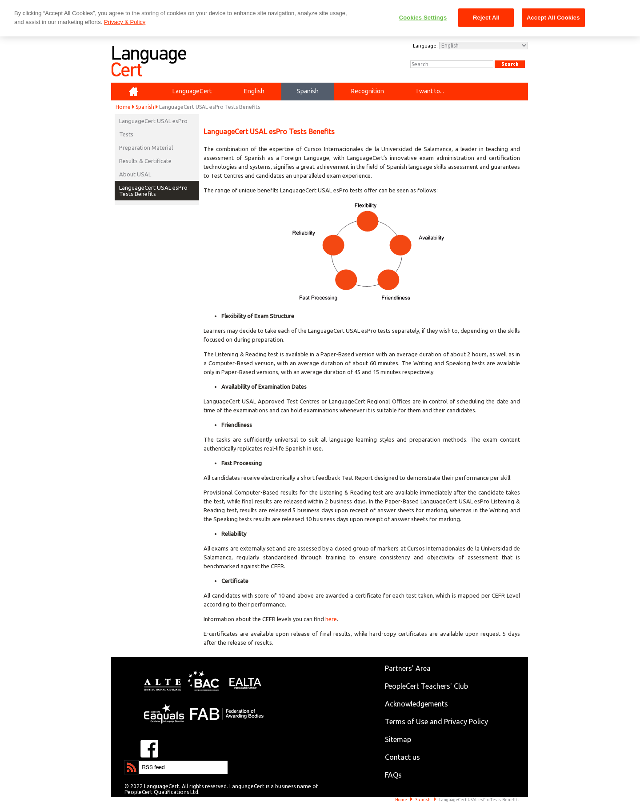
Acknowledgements (416, 704)
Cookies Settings (423, 17)
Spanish (145, 107)
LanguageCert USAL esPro (153, 121)
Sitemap (398, 739)
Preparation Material (146, 147)
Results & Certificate (145, 161)
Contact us (402, 757)
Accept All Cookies (553, 17)
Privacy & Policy (124, 22)
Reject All (486, 17)
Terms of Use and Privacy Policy (436, 722)
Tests (126, 134)
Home (123, 107)
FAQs (393, 775)
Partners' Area (408, 668)
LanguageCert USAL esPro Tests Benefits (153, 190)
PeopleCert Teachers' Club (426, 686)
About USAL (135, 174)
